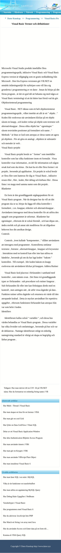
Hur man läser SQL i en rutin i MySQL (18, 477)
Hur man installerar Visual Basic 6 (17, 464)
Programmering (32, 18)
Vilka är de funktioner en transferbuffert (19, 484)
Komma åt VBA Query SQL (14, 535)
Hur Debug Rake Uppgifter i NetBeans (18, 496)
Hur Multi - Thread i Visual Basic (16, 406)
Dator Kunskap (14, 18)
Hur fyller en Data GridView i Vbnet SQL (20, 425)
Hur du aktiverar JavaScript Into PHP (18, 516)
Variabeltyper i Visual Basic (14, 503)
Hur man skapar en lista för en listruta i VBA (21, 412)
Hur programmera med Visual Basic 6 (18, 509)
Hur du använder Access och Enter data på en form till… (25, 529)
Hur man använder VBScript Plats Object (19, 457)
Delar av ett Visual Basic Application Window (21, 431)
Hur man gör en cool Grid (13, 419)
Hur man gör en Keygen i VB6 (15, 451)
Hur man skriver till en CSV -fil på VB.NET (29, 388)
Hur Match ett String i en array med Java (19, 522)
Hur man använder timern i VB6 (16, 444)
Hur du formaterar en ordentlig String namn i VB (28, 392)
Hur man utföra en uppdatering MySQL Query (21, 490)
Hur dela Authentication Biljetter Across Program (23, 438)
